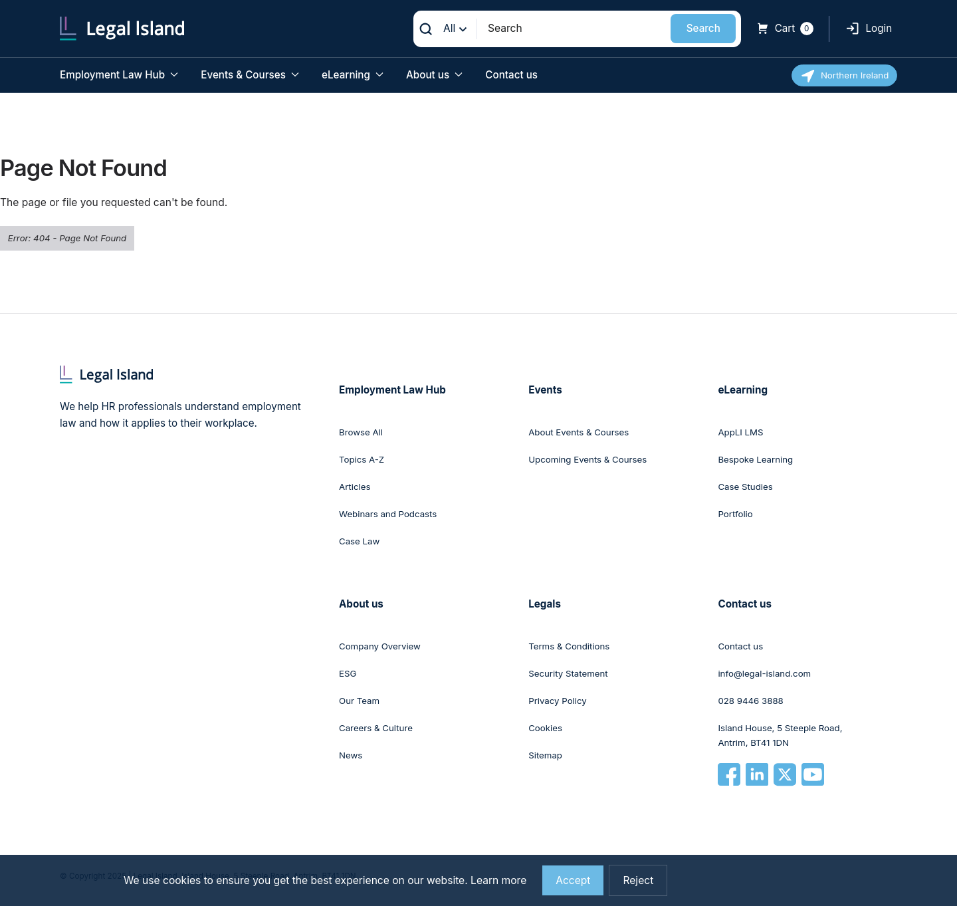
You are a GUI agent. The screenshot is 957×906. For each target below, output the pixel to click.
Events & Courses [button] (249, 74)
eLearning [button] (352, 74)
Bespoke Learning (755, 459)
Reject (638, 880)
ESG (347, 673)
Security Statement (568, 673)
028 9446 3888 (750, 700)
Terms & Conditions (568, 646)
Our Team (359, 700)
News (350, 755)
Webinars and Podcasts (388, 514)
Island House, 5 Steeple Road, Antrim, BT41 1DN (780, 735)
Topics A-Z (361, 459)
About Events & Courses (578, 432)
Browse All (361, 432)
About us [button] (434, 74)
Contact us (511, 74)
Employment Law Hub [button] (119, 74)
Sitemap (545, 755)
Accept (573, 880)
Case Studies (745, 486)
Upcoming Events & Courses (587, 459)
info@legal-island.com (764, 673)
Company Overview (380, 646)
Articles (354, 486)
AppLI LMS (740, 432)
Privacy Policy (557, 700)
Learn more (498, 880)
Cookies (545, 728)
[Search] (574, 28)
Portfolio (735, 514)
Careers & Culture (376, 728)
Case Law (359, 541)
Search (703, 28)
